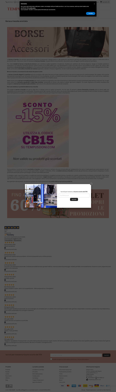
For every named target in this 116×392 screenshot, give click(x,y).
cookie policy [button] (32, 8)
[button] (94, 4)
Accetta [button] (91, 13)
